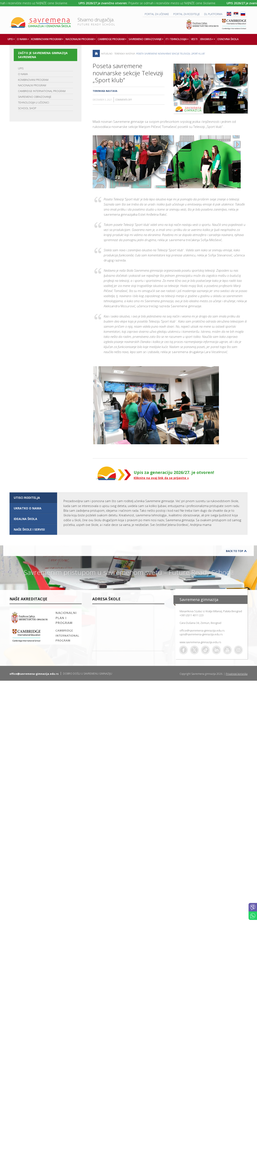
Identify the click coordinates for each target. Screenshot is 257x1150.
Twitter (194, 650)
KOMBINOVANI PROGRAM (33, 80)
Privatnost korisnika (236, 674)
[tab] (33, 497)
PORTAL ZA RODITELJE (186, 14)
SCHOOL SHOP (27, 108)
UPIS (20, 68)
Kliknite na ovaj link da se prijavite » (161, 478)
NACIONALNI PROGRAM (32, 85)
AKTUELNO (106, 53)
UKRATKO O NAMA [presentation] (27, 508)
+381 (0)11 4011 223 (191, 615)
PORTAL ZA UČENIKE (157, 14)
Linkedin (216, 650)
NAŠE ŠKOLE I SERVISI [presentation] (29, 529)
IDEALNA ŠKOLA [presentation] (25, 519)
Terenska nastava (124, 53)
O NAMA (23, 74)
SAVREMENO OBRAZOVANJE (34, 97)
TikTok (205, 650)
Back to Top (234, 551)
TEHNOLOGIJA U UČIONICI (33, 102)
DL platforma (213, 14)
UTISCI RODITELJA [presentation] (27, 498)
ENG (229, 14)
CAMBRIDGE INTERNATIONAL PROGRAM (42, 91)
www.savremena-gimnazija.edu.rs (200, 642)
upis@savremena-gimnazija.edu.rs (201, 634)
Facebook (183, 650)
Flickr (238, 650)
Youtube (227, 650)
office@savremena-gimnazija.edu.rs (202, 630)
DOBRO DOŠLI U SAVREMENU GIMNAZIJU (87, 673)
